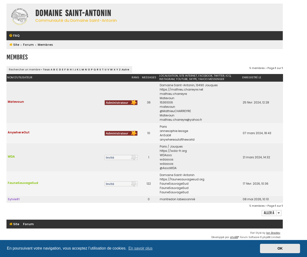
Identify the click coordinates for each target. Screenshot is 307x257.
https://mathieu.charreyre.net (181, 89)
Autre (125, 69)
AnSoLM (165, 135)
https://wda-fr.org (173, 151)
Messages (149, 77)
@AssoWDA (168, 168)
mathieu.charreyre (173, 94)
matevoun (167, 107)
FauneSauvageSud (23, 183)
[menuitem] (14, 36)
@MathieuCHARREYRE (175, 111)
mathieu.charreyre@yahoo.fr (181, 120)
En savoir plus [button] (140, 248)
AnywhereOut (19, 132)
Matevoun (16, 102)
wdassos (166, 159)
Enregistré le (251, 77)
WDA (11, 156)
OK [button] (280, 248)
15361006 (166, 102)
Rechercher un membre (24, 69)
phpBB (234, 237)
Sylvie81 (14, 199)
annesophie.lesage (174, 131)
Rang (135, 77)
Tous (46, 69)
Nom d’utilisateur (19, 77)
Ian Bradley (273, 233)
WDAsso (166, 155)
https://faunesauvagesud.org (182, 179)
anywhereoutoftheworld (177, 139)
